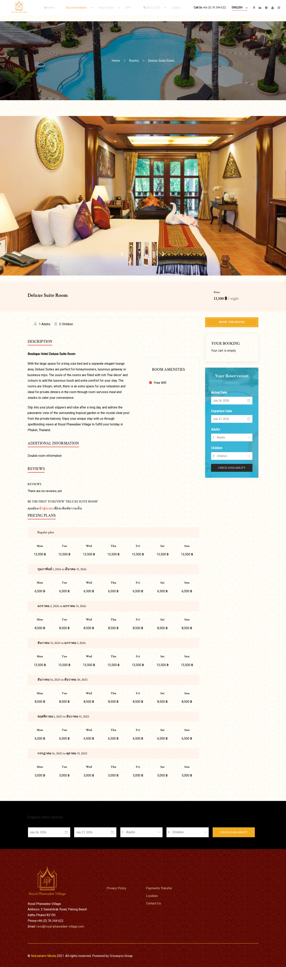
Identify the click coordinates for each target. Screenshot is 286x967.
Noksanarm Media (43, 956)
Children (216, 448)
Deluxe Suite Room (48, 295)
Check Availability (231, 468)
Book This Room (231, 322)
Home (116, 60)
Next (220, 254)
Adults (215, 429)
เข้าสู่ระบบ (45, 508)
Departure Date (221, 411)
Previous (66, 254)
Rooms (134, 60)
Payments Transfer (159, 888)
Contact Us (153, 903)
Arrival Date (219, 392)
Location (152, 896)
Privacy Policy (116, 888)
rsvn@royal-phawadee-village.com (60, 926)
